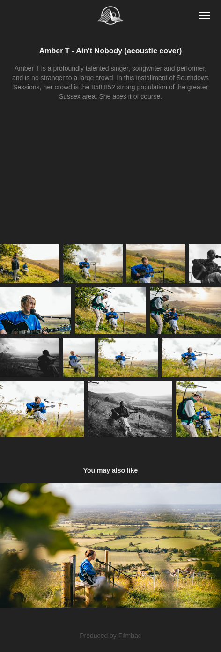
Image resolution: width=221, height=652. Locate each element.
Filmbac (129, 635)
